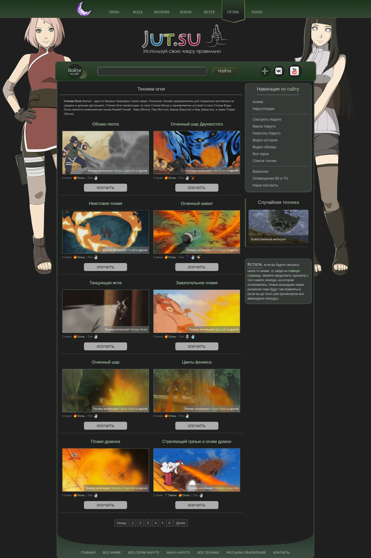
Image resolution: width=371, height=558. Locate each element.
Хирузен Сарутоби (123, 488)
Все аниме (112, 552)
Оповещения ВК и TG (270, 178)
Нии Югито (220, 170)
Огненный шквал (197, 203)
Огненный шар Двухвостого (197, 124)
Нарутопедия (263, 109)
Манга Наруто (264, 126)
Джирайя (221, 329)
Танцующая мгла (106, 283)
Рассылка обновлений (246, 552)
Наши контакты (265, 185)
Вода (138, 12)
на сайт (74, 71)
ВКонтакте (279, 71)
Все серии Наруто (143, 552)
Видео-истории (265, 140)
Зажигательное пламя (197, 283)
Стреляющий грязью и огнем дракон (196, 441)
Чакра (257, 12)
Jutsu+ (264, 71)
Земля (186, 12)
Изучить (105, 187)
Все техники (208, 552)
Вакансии (260, 171)
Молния (161, 12)
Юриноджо (220, 250)
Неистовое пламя (105, 203)
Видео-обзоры (264, 147)
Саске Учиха (127, 408)
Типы (114, 12)
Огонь (233, 12)
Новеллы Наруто (266, 133)
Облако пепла (105, 124)
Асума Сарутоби (124, 170)
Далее (180, 523)
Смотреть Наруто (267, 119)
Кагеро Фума (139, 329)
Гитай (132, 250)
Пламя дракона (105, 441)
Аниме (258, 102)
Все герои (261, 154)
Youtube (294, 71)
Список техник (264, 161)
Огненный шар (105, 362)
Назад (121, 523)
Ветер (209, 12)
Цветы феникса (197, 362)
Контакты (281, 552)
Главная (88, 552)
